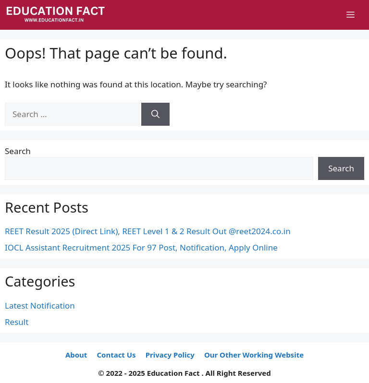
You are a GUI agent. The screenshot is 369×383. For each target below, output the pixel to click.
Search (18, 150)
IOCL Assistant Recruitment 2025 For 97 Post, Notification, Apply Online (141, 247)
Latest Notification (40, 305)
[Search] (155, 114)
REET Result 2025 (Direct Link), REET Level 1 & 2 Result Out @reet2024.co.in (148, 231)
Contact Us (116, 354)
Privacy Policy (170, 354)
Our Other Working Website (254, 354)
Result (16, 321)
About (76, 354)
